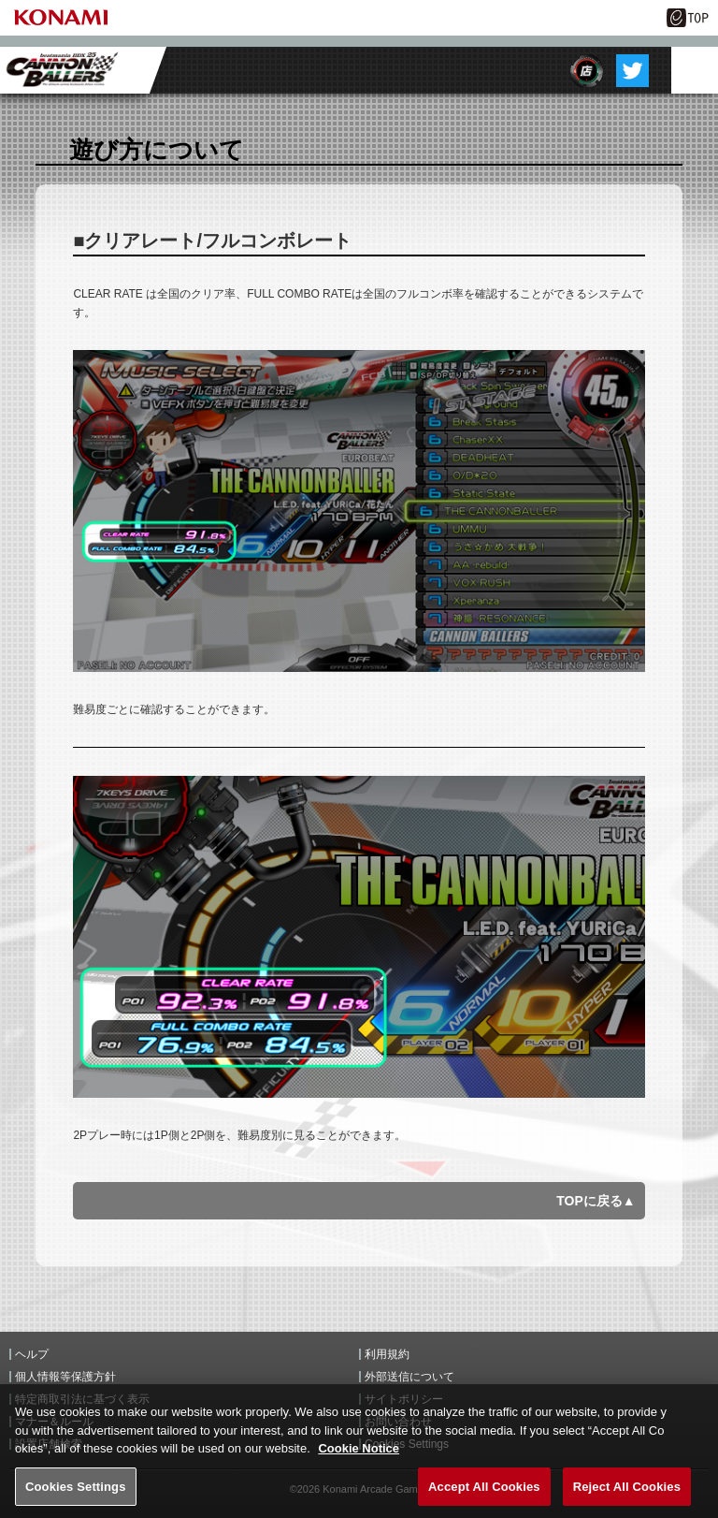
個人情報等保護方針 (65, 1376)
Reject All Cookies (627, 1495)
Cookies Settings (75, 1495)
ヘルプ (32, 1354)
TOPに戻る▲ (595, 1200)
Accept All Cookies (484, 1495)
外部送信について (409, 1376)
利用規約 (387, 1354)
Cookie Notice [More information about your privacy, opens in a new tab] (358, 1458)
